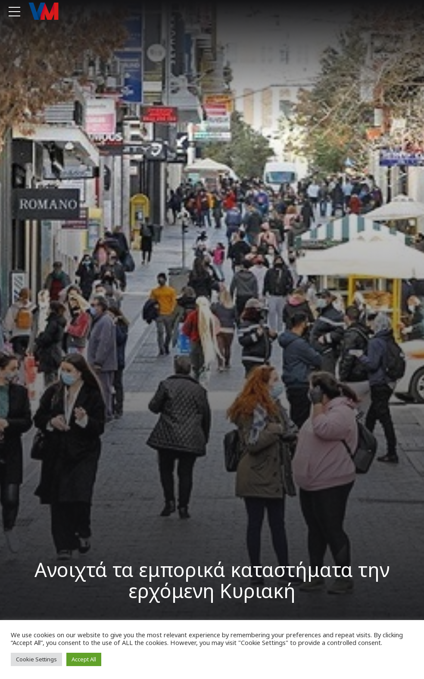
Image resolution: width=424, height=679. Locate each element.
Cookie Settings (36, 659)
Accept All (84, 659)
